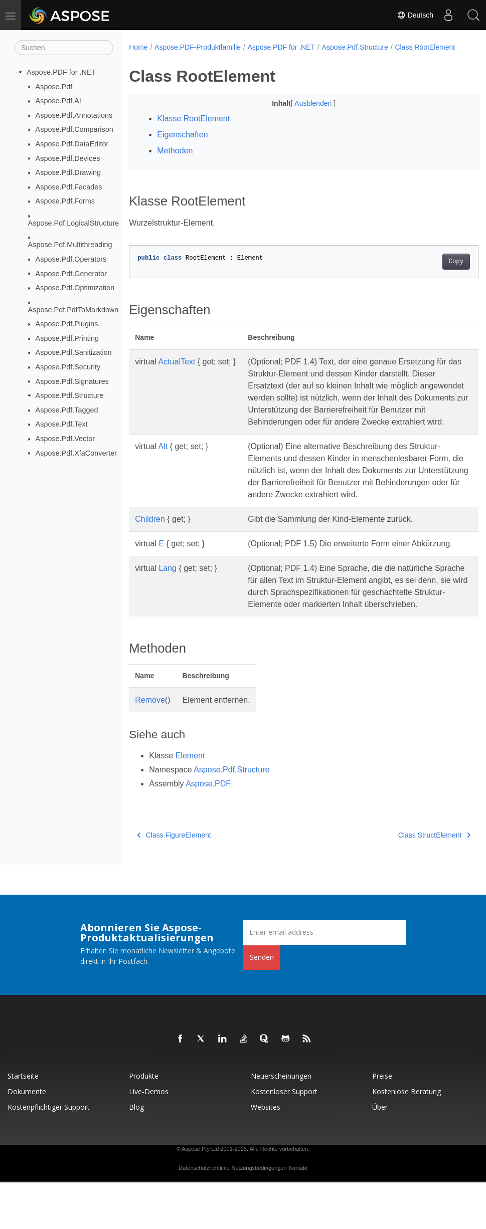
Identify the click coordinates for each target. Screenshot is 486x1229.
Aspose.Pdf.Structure (70, 395)
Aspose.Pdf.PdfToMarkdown (73, 309)
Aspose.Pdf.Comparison (74, 129)
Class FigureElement (174, 882)
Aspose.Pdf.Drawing (68, 172)
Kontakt (298, 1214)
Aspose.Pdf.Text (62, 424)
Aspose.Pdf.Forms (65, 201)
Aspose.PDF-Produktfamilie (197, 47)
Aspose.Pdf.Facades (69, 187)
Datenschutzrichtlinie (204, 1214)
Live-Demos (149, 1138)
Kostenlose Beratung (406, 1138)
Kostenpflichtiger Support (49, 1153)
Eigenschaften (182, 145)
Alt (163, 469)
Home (138, 47)
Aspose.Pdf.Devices (68, 158)
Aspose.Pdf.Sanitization (74, 352)
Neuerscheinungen (281, 1122)
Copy (431, 272)
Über (380, 1153)
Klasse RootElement (193, 129)
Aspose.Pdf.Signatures (72, 381)
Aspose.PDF (208, 830)
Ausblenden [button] (301, 114)
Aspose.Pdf (54, 86)
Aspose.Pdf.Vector (65, 439)
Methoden (175, 161)
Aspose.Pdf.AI (58, 101)
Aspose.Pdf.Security (68, 367)
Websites (265, 1153)
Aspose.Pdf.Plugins (67, 324)
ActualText (177, 372)
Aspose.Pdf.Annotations (74, 115)
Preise (382, 1122)
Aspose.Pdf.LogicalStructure (73, 223)
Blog (136, 1153)
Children (150, 541)
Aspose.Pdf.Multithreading (70, 245)
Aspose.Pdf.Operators (71, 259)
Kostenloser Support (284, 1138)
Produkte (143, 1122)
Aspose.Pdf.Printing (67, 338)
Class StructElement (410, 882)
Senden (262, 1003)
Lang (167, 602)
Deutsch (415, 15)
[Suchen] (64, 47)
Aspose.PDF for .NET (61, 72)
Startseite (23, 1122)
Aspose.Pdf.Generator (71, 273)
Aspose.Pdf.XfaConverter (76, 453)
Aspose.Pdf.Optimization (75, 288)
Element (190, 802)
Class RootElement (166, 58)
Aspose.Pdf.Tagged (67, 410)
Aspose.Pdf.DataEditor (72, 144)
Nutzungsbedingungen (259, 1214)
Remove (150, 746)
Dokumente (27, 1138)
